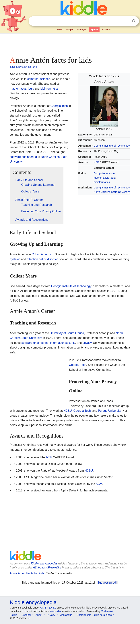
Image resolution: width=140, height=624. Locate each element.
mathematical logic (104, 177)
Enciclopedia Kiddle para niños (94, 614)
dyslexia (15, 259)
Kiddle (13, 614)
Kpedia (94, 29)
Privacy (51, 614)
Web (59, 29)
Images (69, 29)
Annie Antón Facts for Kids (27, 573)
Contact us (66, 614)
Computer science (104, 173)
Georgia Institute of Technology (112, 145)
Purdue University (109, 410)
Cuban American (42, 254)
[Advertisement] (70, 44)
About (39, 614)
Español (106, 29)
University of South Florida (67, 333)
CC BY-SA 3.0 (48, 607)
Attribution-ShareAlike (47, 567)
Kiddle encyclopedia (44, 563)
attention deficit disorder (42, 259)
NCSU (68, 410)
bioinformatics (102, 182)
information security (62, 342)
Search (133, 21)
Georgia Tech (59, 105)
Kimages (81, 29)
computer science (38, 78)
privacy (87, 342)
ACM (99, 483)
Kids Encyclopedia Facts (23, 66)
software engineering (23, 156)
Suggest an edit (107, 582)
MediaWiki (107, 611)
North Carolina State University (112, 191)
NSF (96, 162)
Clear (126, 21)
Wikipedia (55, 611)
